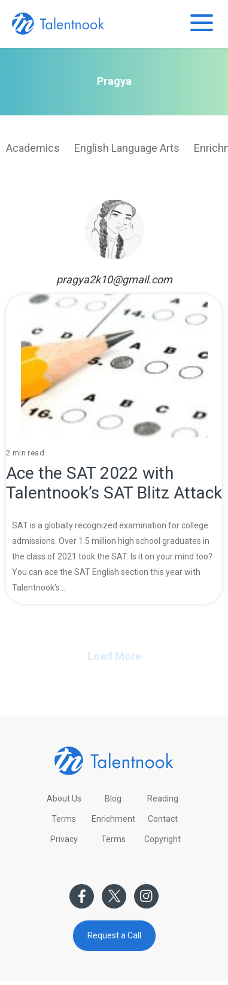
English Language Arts (127, 148)
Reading (162, 798)
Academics (33, 148)
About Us (64, 798)
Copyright (162, 839)
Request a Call (114, 935)
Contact (163, 819)
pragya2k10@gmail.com (114, 279)
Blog (113, 798)
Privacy (64, 839)
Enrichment (113, 819)
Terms (63, 819)
